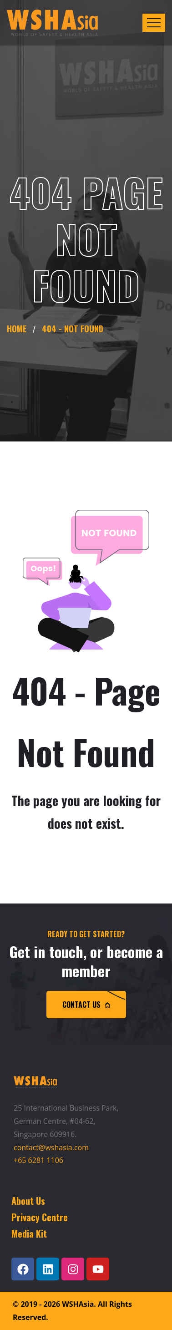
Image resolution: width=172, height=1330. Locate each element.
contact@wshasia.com (51, 1147)
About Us (28, 1201)
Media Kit (29, 1233)
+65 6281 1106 (38, 1160)
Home (19, 329)
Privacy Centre (39, 1217)
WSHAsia (78, 1304)
